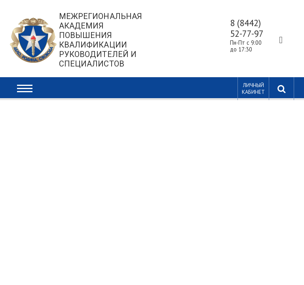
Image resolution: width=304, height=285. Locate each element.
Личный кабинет (253, 88)
